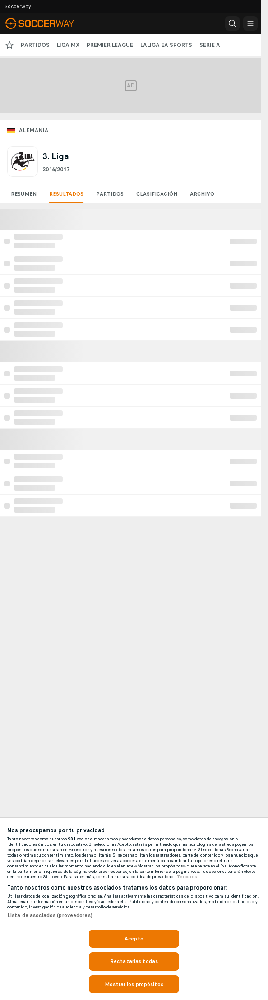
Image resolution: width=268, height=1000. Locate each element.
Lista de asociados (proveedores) (49, 915)
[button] (232, 23)
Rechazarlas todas (134, 961)
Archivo (202, 194)
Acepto (134, 939)
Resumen (24, 194)
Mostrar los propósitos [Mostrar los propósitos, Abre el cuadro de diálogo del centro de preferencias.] (134, 984)
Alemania (33, 130)
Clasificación (156, 194)
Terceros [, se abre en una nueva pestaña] (187, 877)
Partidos (110, 194)
